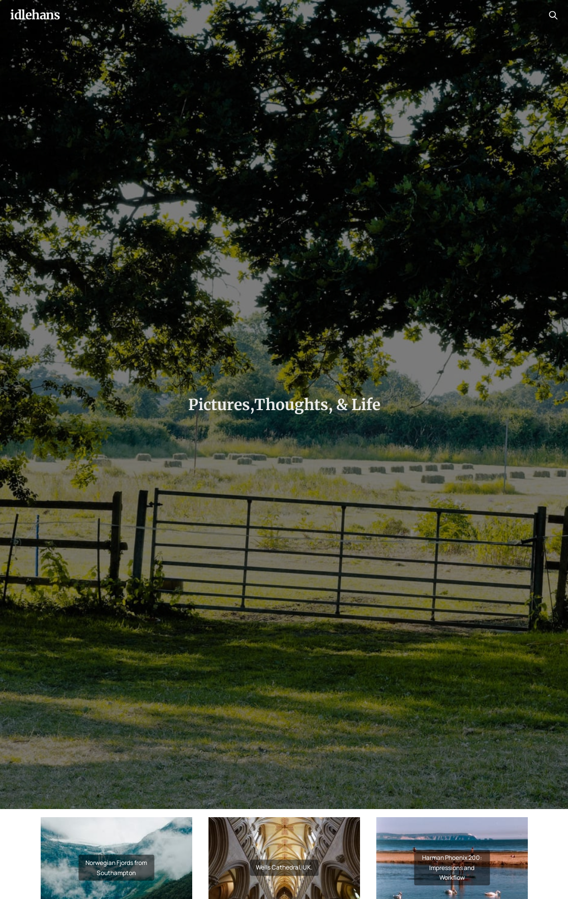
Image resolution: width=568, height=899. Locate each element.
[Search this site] (553, 15)
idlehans (34, 15)
